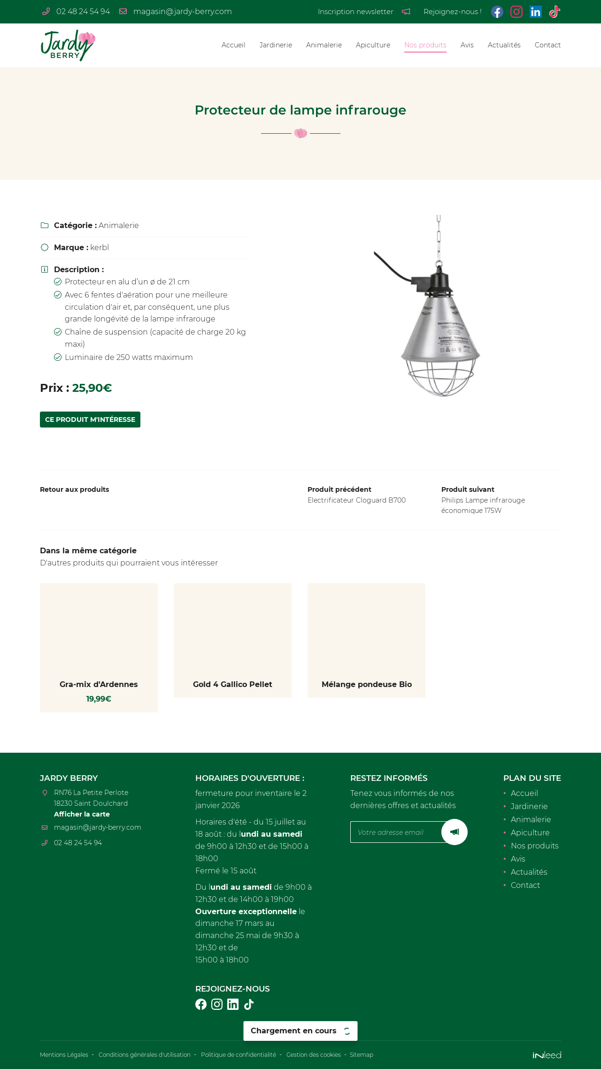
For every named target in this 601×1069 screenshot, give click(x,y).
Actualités (504, 45)
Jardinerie (276, 45)
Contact (548, 45)
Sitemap (416, 1055)
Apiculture (373, 45)
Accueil (234, 45)
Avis (467, 45)
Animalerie (324, 45)
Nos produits (425, 45)
